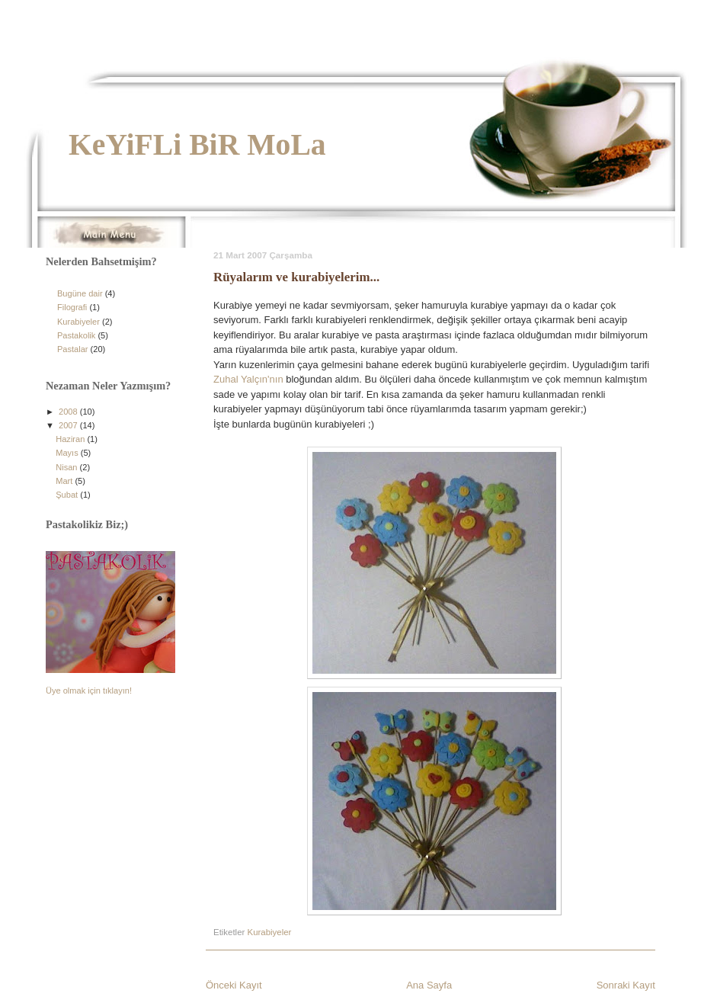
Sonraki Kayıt (626, 985)
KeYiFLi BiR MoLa (197, 145)
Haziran (71, 439)
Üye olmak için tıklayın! (89, 690)
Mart (65, 480)
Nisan (67, 467)
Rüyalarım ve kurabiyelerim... (296, 277)
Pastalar (72, 349)
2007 (69, 425)
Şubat (68, 494)
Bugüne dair (80, 293)
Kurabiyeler (270, 932)
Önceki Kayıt (234, 985)
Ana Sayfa (429, 985)
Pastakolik (76, 335)
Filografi (72, 307)
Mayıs (68, 452)
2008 (69, 411)
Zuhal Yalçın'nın (248, 379)
